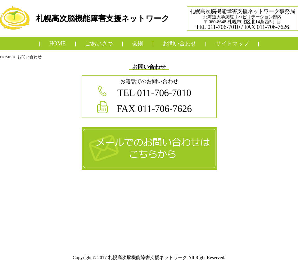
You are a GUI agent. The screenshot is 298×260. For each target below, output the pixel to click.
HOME (5, 57)
